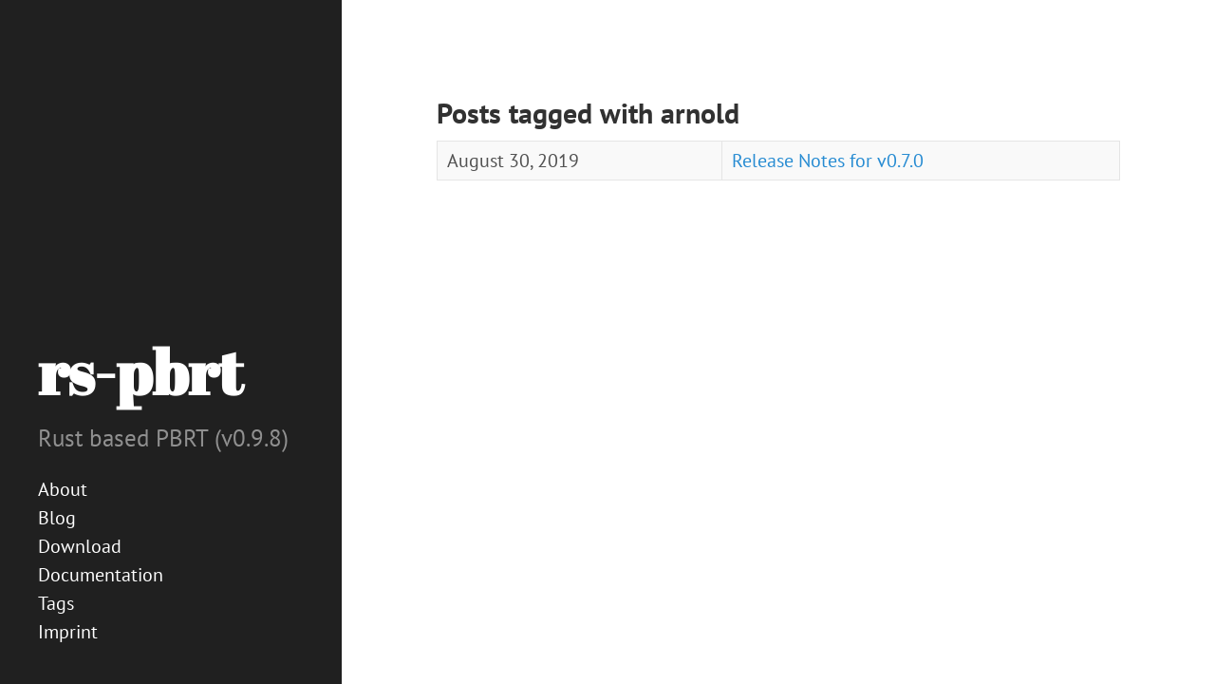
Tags (56, 603)
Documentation (100, 574)
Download (80, 546)
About (62, 489)
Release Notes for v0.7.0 (828, 160)
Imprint (68, 631)
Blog (57, 517)
